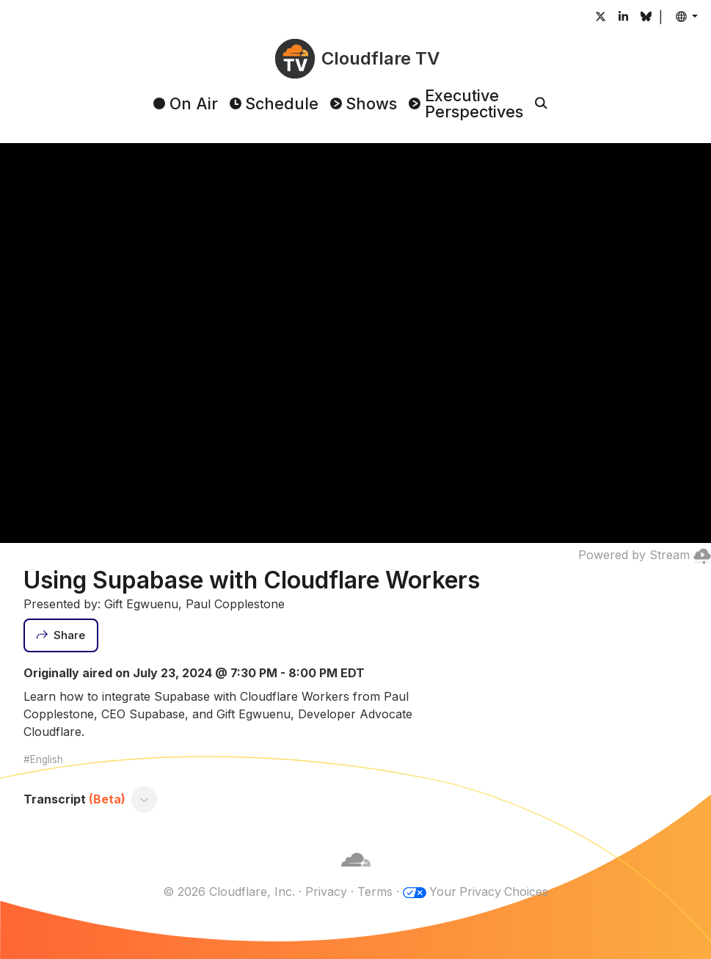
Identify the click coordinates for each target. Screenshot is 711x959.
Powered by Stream (644, 554)
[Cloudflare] (355, 874)
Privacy (325, 891)
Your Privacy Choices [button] (489, 891)
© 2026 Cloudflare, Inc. (228, 891)
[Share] (60, 635)
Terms (374, 891)
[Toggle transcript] (144, 799)
